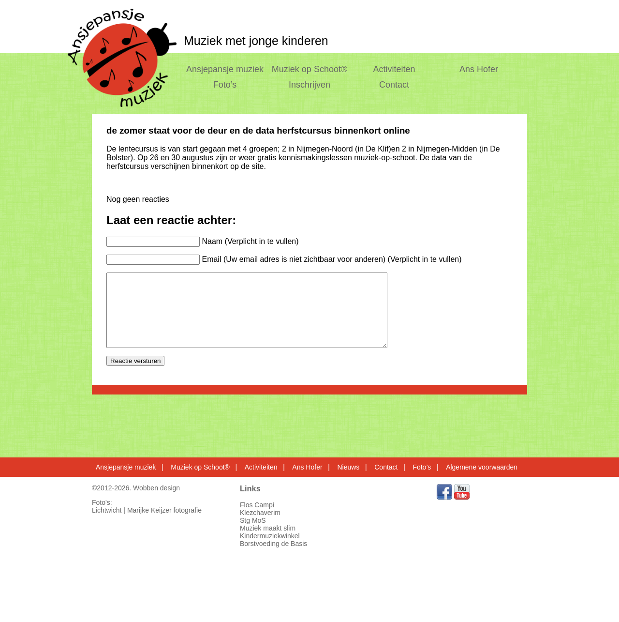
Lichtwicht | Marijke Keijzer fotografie (147, 510)
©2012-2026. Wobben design (136, 488)
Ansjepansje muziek (225, 69)
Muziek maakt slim (267, 528)
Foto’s (225, 85)
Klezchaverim (260, 512)
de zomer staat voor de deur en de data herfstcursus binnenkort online (258, 130)
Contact (394, 85)
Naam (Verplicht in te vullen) (250, 241)
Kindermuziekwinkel (270, 536)
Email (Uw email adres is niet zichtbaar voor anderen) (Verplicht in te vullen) (331, 259)
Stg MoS (253, 520)
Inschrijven (309, 85)
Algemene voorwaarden (481, 467)
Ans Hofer (478, 69)
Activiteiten (394, 69)
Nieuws (348, 467)
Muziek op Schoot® (309, 69)
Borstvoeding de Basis (273, 543)
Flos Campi (257, 505)
